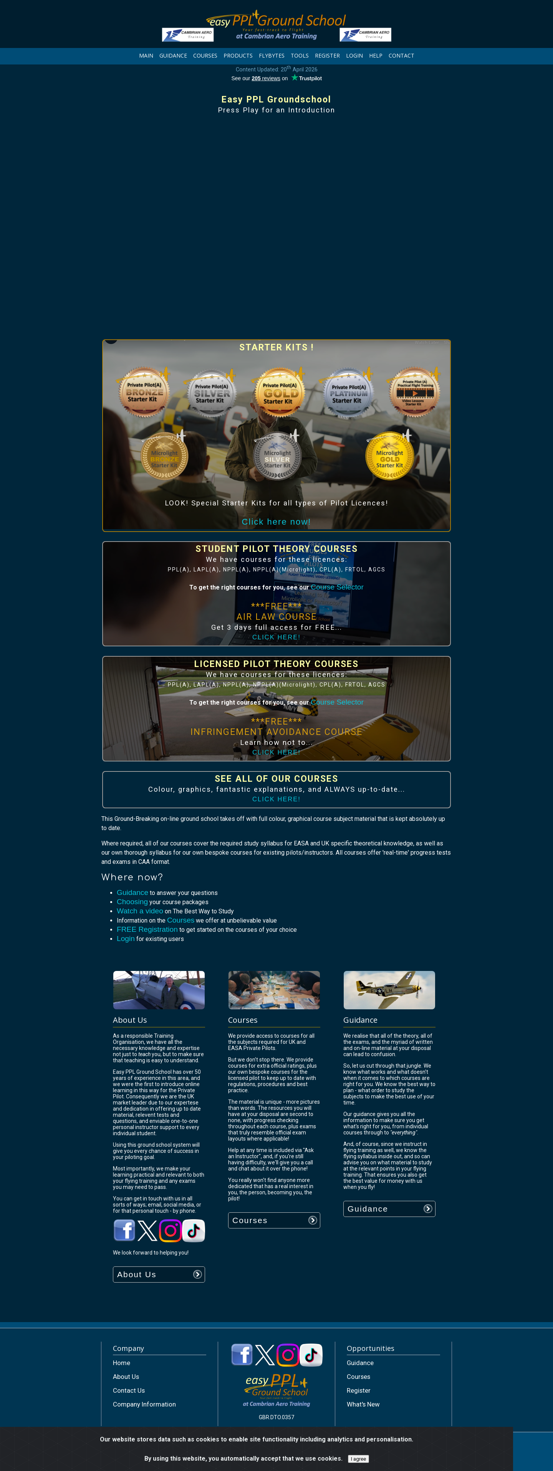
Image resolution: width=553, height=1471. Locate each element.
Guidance (132, 892)
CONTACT (401, 55)
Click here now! (276, 522)
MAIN (146, 55)
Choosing (132, 902)
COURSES (205, 55)
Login (126, 938)
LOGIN (354, 55)
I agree (358, 1459)
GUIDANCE (173, 55)
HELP (375, 55)
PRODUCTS (238, 55)
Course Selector (337, 587)
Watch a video (140, 911)
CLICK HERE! (276, 637)
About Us (136, 1274)
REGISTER (327, 55)
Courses (180, 920)
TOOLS (300, 55)
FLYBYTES (272, 55)
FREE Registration (147, 929)
